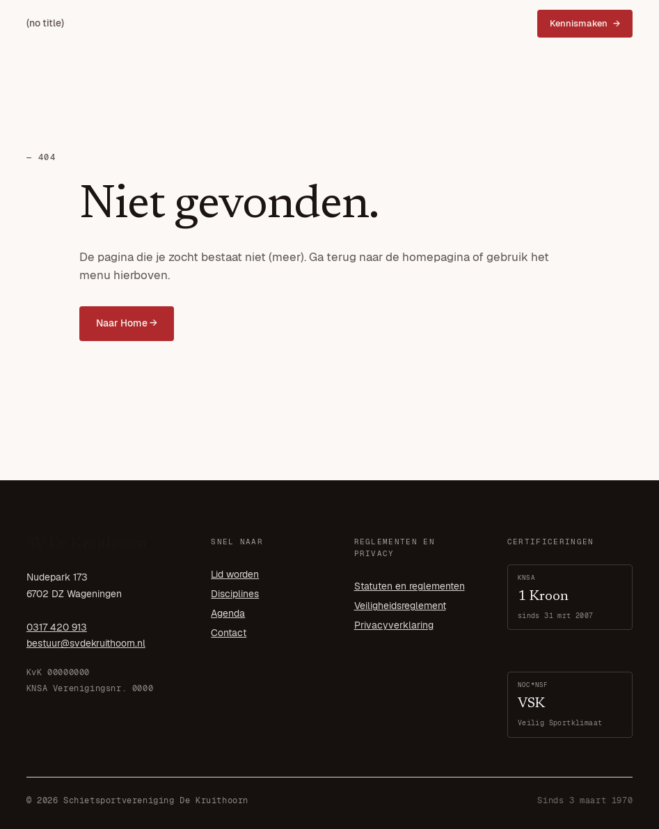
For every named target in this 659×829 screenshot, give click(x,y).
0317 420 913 (56, 627)
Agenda (228, 613)
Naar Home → (127, 323)
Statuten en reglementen (409, 586)
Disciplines (235, 593)
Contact (228, 632)
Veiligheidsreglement (400, 605)
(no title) (45, 23)
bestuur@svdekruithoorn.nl (85, 643)
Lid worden (235, 574)
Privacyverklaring (394, 625)
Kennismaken (579, 23)
